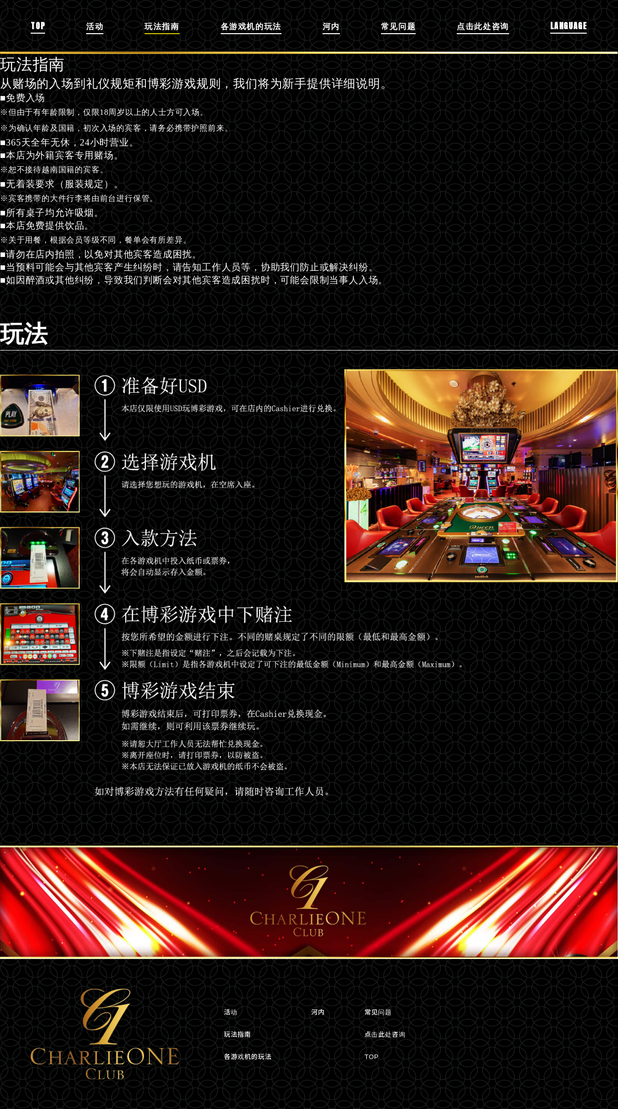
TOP (38, 26)
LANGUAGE (568, 26)
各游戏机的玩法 (251, 26)
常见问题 (398, 26)
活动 (94, 26)
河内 (331, 26)
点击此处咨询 (483, 26)
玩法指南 (161, 26)
